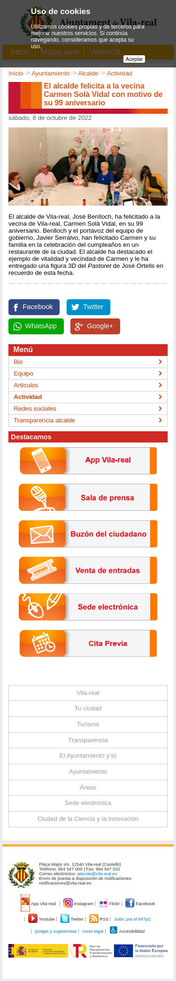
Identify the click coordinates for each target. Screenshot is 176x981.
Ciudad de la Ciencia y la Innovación (88, 818)
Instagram (79, 903)
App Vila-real (39, 903)
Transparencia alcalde (44, 420)
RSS (99, 919)
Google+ (100, 326)
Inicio (15, 73)
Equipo (23, 373)
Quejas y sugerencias (56, 931)
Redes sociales (35, 408)
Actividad (119, 73)
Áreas (88, 787)
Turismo (88, 724)
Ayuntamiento (50, 73)
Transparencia (88, 740)
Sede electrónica (88, 802)
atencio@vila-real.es (97, 873)
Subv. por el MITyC (132, 919)
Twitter (93, 306)
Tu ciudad (87, 708)
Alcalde (88, 73)
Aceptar (134, 59)
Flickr (110, 903)
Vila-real (88, 692)
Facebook (38, 306)
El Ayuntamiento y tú (88, 755)
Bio (18, 361)
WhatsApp (41, 326)
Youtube (42, 919)
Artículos (26, 385)
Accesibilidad (127, 931)
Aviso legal (92, 931)
